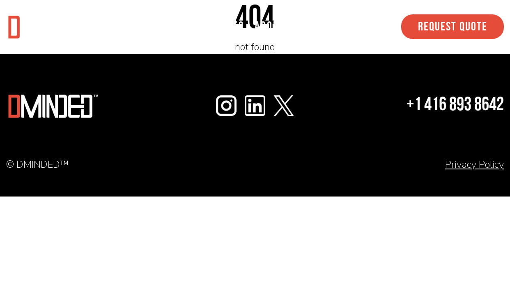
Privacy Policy (474, 164)
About (270, 27)
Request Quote (452, 27)
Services (221, 27)
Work (175, 27)
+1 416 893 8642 (455, 105)
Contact (316, 27)
